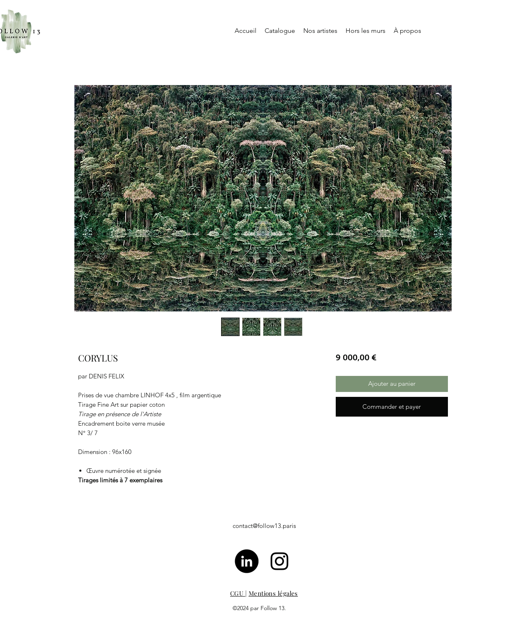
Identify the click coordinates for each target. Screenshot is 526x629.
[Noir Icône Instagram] (279, 561)
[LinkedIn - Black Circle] (246, 561)
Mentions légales (273, 593)
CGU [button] (237, 593)
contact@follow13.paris (264, 526)
